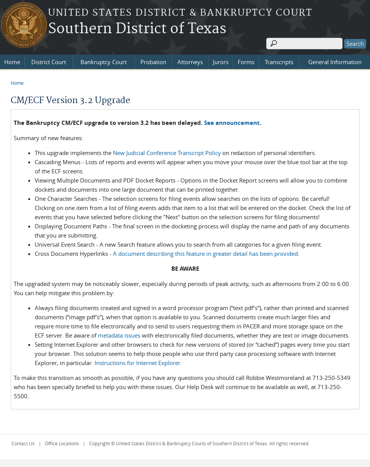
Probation (153, 62)
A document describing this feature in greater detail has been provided (205, 253)
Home (12, 62)
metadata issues (119, 335)
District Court (48, 62)
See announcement (232, 123)
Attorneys (190, 62)
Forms (246, 62)
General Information (335, 62)
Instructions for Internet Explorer (137, 363)
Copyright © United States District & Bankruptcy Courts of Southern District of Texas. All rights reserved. (199, 443)
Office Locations (62, 443)
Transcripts (279, 62)
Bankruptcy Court (103, 62)
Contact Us (23, 443)
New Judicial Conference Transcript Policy (167, 153)
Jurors (220, 62)
